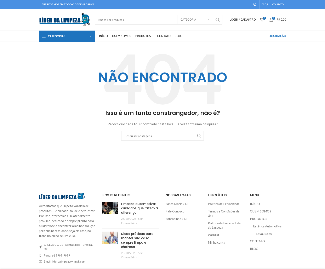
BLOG (254, 248)
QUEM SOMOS (260, 211)
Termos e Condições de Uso (223, 213)
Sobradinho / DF (177, 219)
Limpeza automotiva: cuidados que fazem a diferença (139, 208)
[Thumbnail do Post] (110, 213)
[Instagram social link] (254, 4)
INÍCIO (255, 204)
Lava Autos (264, 234)
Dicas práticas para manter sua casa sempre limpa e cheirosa (137, 240)
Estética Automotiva (267, 226)
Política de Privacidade (224, 204)
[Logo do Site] (65, 19)
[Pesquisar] (158, 20)
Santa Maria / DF (177, 204)
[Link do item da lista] (67, 255)
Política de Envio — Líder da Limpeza (225, 225)
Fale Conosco (175, 211)
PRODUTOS (258, 219)
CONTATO (257, 241)
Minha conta (216, 242)
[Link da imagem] (62, 195)
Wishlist (213, 235)
